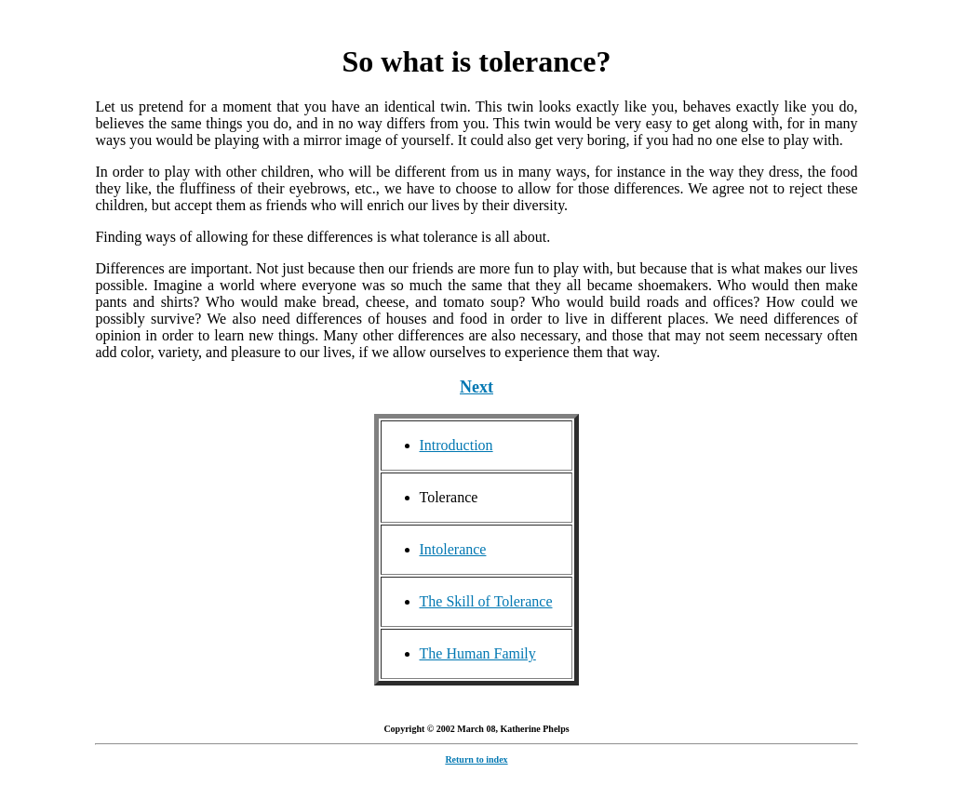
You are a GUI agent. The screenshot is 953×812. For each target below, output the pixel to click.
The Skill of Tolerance (486, 601)
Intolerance (453, 549)
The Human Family (478, 653)
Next (476, 387)
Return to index (476, 762)
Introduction (456, 445)
